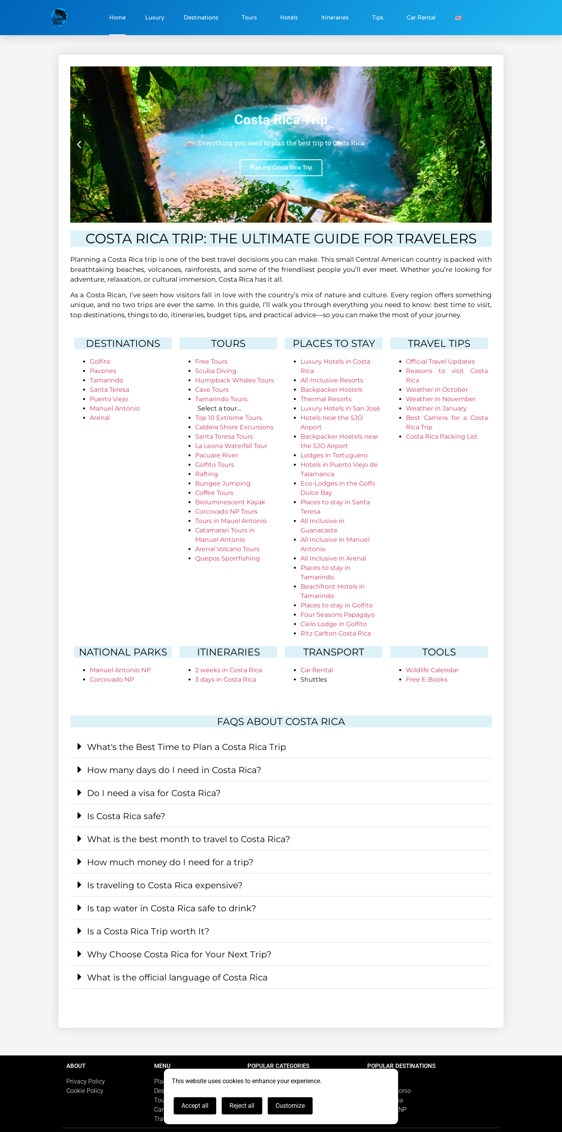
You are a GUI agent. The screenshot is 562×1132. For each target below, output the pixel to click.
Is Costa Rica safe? (126, 816)
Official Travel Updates (440, 361)
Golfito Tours (214, 464)
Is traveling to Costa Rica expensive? (164, 885)
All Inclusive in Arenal (333, 558)
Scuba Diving (216, 371)
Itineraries (336, 17)
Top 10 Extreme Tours (228, 417)
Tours (251, 17)
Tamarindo (106, 380)
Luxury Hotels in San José (340, 408)
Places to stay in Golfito (337, 605)
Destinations (203, 17)
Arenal (100, 417)
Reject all (241, 1105)
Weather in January (436, 408)
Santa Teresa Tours (224, 436)
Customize (290, 1105)
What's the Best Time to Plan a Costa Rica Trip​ (186, 747)
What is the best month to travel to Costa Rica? (188, 839)
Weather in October (437, 389)
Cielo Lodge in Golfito (334, 624)
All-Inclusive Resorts (332, 380)
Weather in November (441, 399)
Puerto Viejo (109, 399)
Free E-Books (427, 679)
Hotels (291, 17)
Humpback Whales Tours (234, 380)
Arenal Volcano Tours (227, 549)
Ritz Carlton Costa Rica (336, 633)
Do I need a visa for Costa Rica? (154, 793)
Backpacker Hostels (332, 389)
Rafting (206, 474)
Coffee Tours (214, 492)
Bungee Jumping (223, 483)
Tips (379, 17)
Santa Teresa (109, 389)
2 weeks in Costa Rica (228, 670)
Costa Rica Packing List (442, 436)
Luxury (154, 17)
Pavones (103, 371)
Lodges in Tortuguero (334, 455)
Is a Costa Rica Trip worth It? (148, 931)
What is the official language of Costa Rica (177, 977)
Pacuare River (216, 455)
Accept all (194, 1105)
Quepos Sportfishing (227, 558)
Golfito (100, 361)
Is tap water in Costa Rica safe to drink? (171, 908)
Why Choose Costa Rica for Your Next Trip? (179, 954)
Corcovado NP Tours (226, 511)
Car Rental (421, 17)
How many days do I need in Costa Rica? (174, 770)
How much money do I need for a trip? (170, 862)
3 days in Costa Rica (225, 679)
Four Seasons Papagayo (338, 614)
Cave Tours (212, 389)
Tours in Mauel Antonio (231, 521)
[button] (79, 145)
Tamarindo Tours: (221, 399)
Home (117, 17)
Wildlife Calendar (432, 670)
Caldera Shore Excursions (234, 427)
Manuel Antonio (115, 408)
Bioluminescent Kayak (230, 502)
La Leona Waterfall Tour (231, 446)
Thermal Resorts (326, 399)
